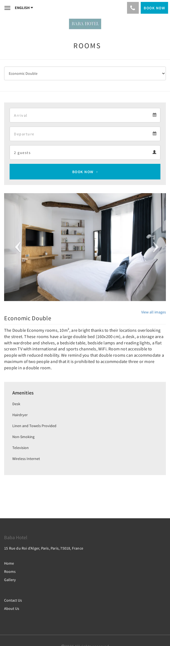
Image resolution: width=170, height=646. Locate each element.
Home (9, 563)
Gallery (10, 579)
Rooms (10, 571)
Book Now (83, 171)
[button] (16, 247)
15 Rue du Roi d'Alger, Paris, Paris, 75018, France (43, 548)
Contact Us (13, 600)
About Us (11, 608)
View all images (153, 312)
